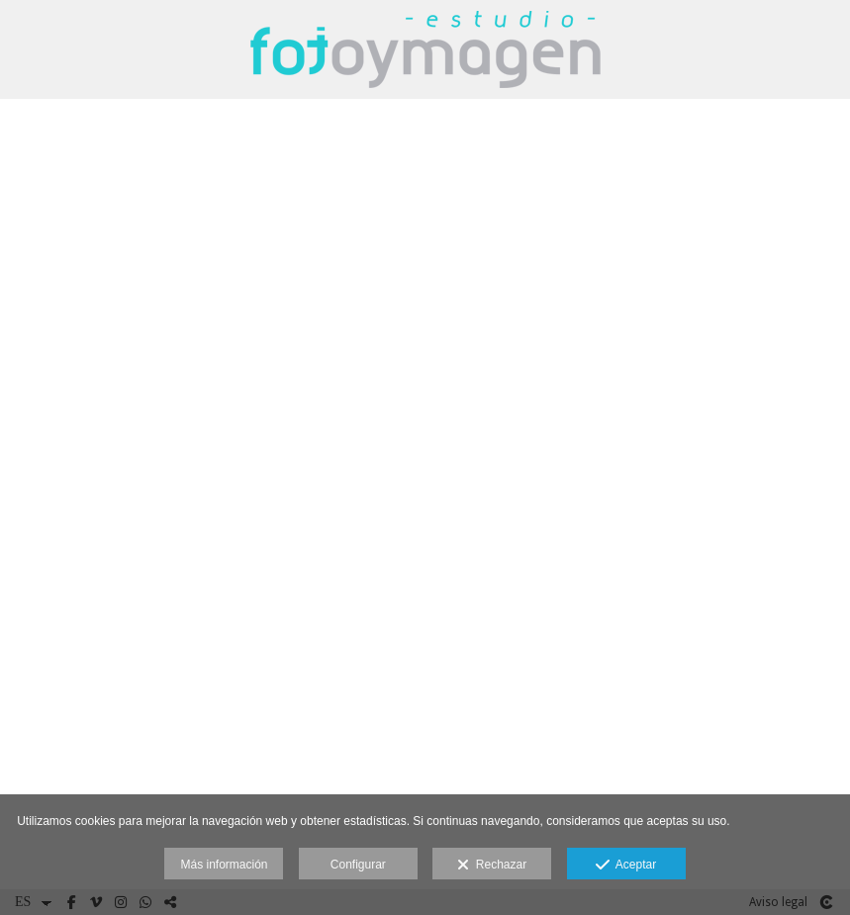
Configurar (358, 864)
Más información (223, 864)
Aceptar (626, 865)
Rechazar (491, 865)
